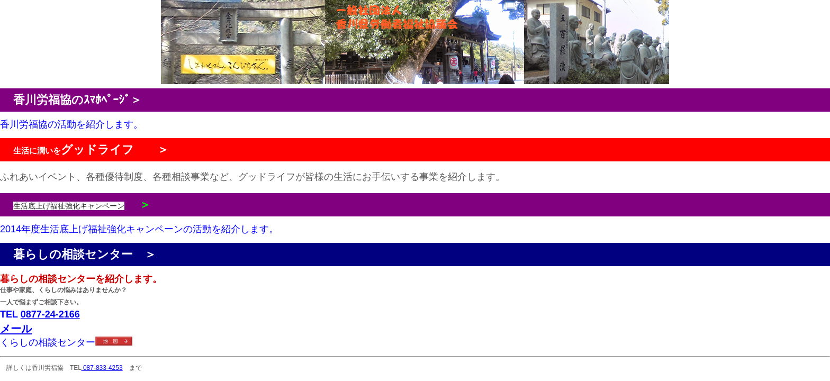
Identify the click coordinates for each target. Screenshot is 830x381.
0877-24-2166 (50, 314)
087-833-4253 (102, 367)
